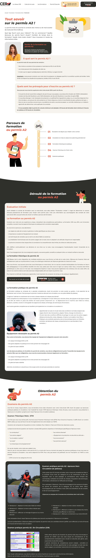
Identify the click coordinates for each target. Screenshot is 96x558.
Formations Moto (19, 12)
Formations (11, 12)
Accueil (6, 12)
